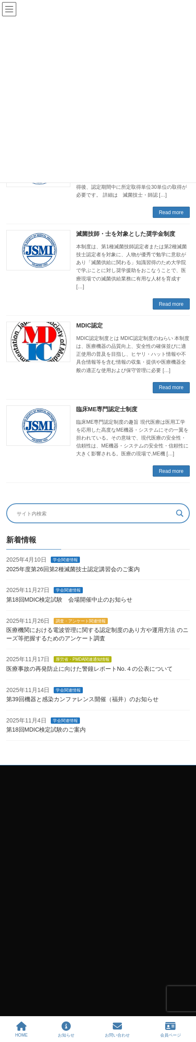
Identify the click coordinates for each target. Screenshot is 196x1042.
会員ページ (170, 1029)
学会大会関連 (26, 987)
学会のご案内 (26, 972)
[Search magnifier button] (180, 513)
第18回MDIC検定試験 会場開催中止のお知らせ (69, 599)
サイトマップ (26, 929)
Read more (171, 212)
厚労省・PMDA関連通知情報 (82, 659)
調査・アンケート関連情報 (81, 621)
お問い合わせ (26, 958)
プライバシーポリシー (36, 914)
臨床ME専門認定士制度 (106, 409)
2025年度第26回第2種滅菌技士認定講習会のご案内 (73, 569)
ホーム (18, 943)
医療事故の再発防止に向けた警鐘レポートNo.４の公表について (89, 668)
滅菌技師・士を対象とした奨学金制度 (125, 233)
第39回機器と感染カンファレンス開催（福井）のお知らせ (82, 699)
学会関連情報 (65, 560)
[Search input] (94, 513)
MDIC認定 (89, 325)
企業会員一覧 (26, 1001)
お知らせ (66, 1029)
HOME (21, 1029)
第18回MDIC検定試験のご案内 (46, 730)
